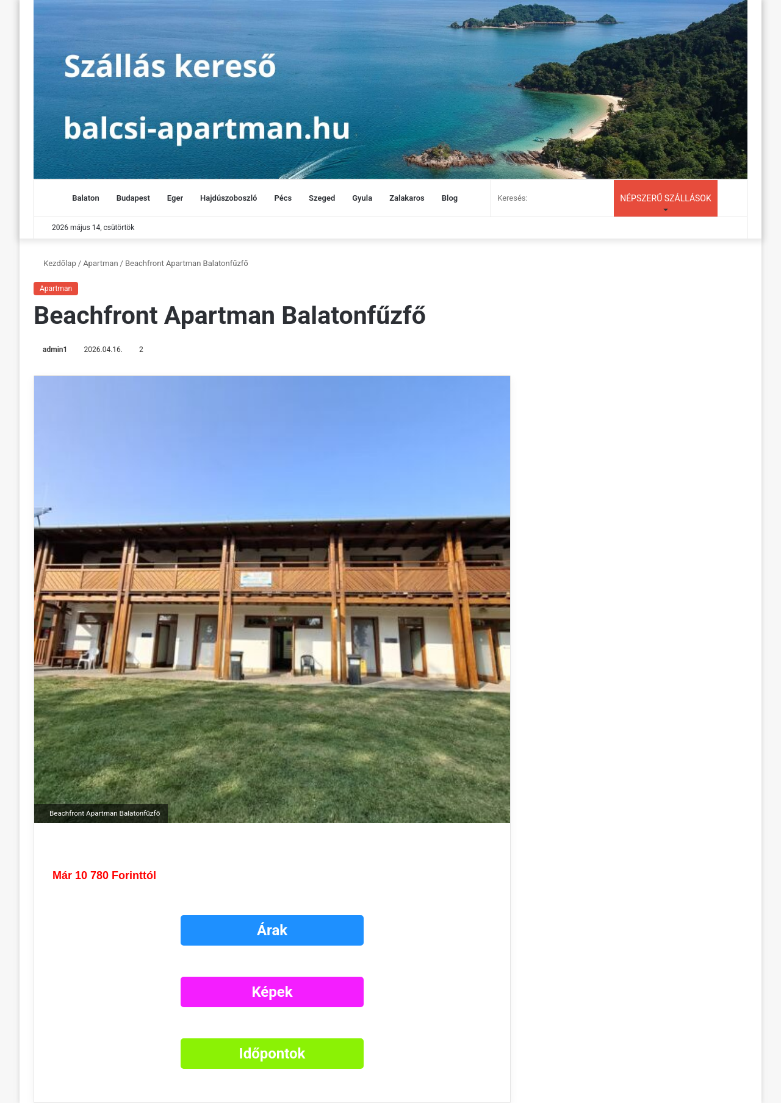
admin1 (55, 349)
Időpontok (272, 1053)
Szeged (322, 198)
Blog (450, 198)
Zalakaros (407, 198)
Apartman (100, 263)
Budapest (133, 198)
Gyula (362, 198)
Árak (272, 930)
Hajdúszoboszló (228, 198)
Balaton (85, 198)
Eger (175, 198)
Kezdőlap (55, 263)
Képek (271, 992)
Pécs (283, 198)
